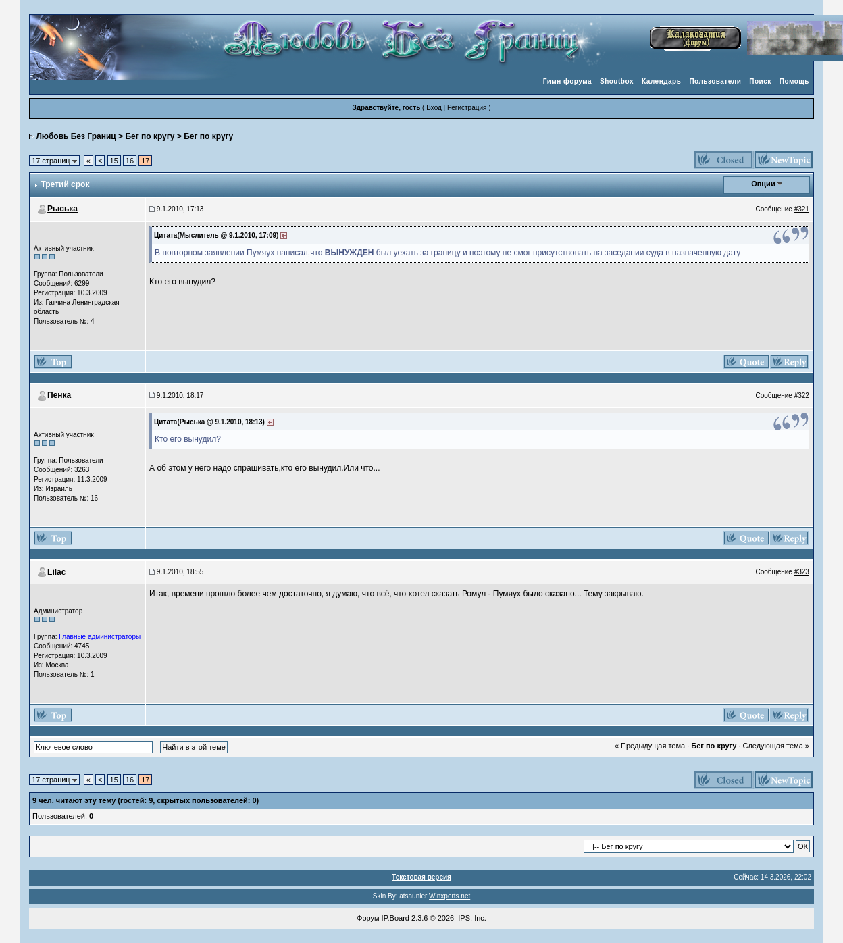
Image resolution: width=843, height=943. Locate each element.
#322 (801, 395)
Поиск (760, 81)
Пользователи (715, 81)
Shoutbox (617, 81)
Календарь (661, 81)
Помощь (794, 81)
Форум (368, 918)
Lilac (56, 572)
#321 (801, 209)
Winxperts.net (449, 896)
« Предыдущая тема (650, 746)
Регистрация (466, 107)
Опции (763, 184)
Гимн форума (567, 81)
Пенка (59, 395)
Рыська (62, 208)
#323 (801, 572)
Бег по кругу (149, 136)
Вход (434, 107)
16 (130, 161)
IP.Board (395, 918)
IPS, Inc (471, 918)
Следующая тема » (775, 746)
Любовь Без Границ (76, 136)
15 (114, 161)
